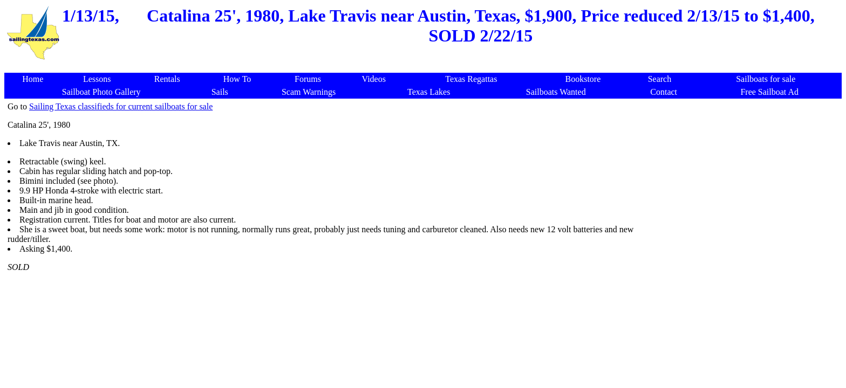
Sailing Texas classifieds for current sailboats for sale (121, 106)
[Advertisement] (425, 67)
